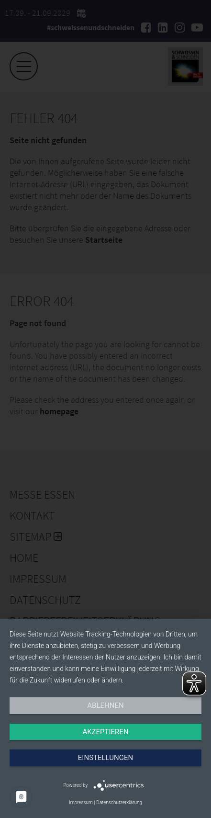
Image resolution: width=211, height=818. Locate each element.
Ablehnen (105, 705)
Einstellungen (105, 757)
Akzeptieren (105, 731)
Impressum (81, 802)
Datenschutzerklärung (119, 802)
